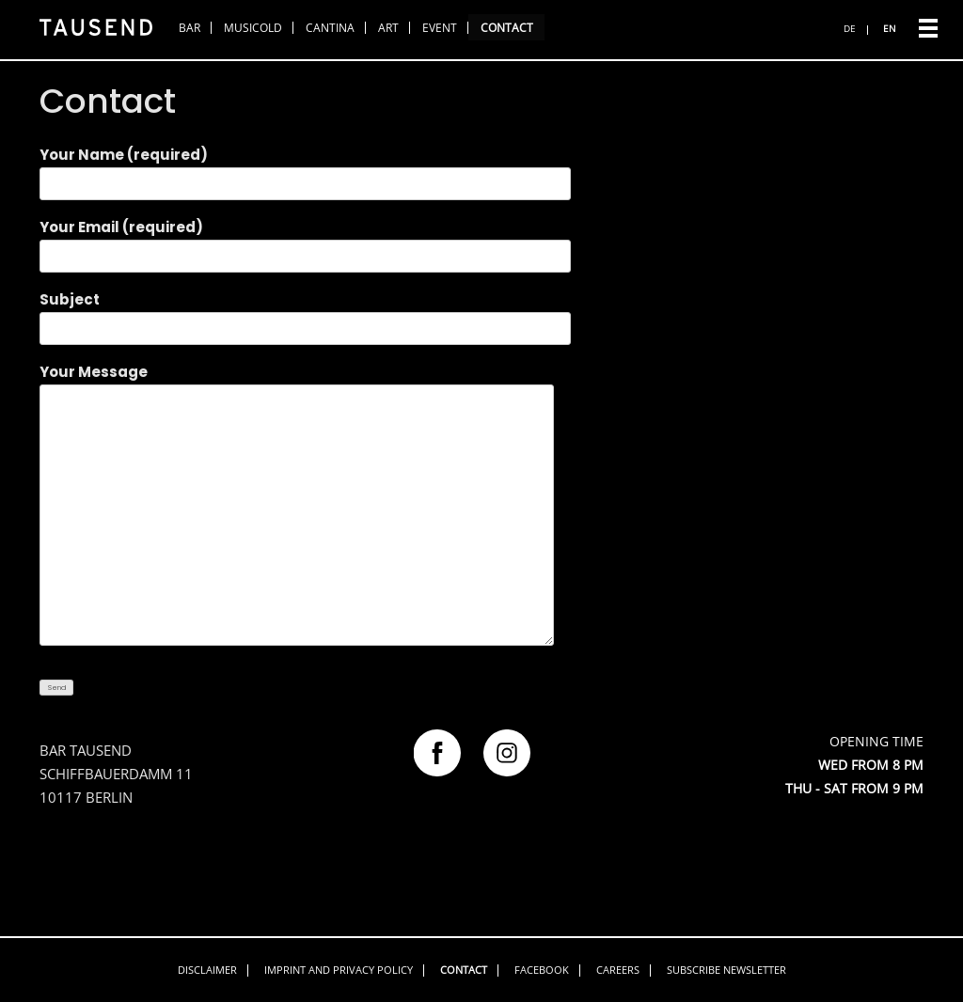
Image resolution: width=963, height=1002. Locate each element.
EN (889, 28)
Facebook (541, 970)
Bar (189, 28)
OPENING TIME (876, 741)
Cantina (330, 28)
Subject (305, 314)
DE (850, 28)
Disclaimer (207, 970)
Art (388, 28)
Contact (507, 28)
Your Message (296, 506)
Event (439, 28)
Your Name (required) (305, 169)
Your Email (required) (305, 241)
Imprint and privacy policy (338, 970)
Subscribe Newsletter (726, 970)
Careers (617, 970)
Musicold (253, 28)
